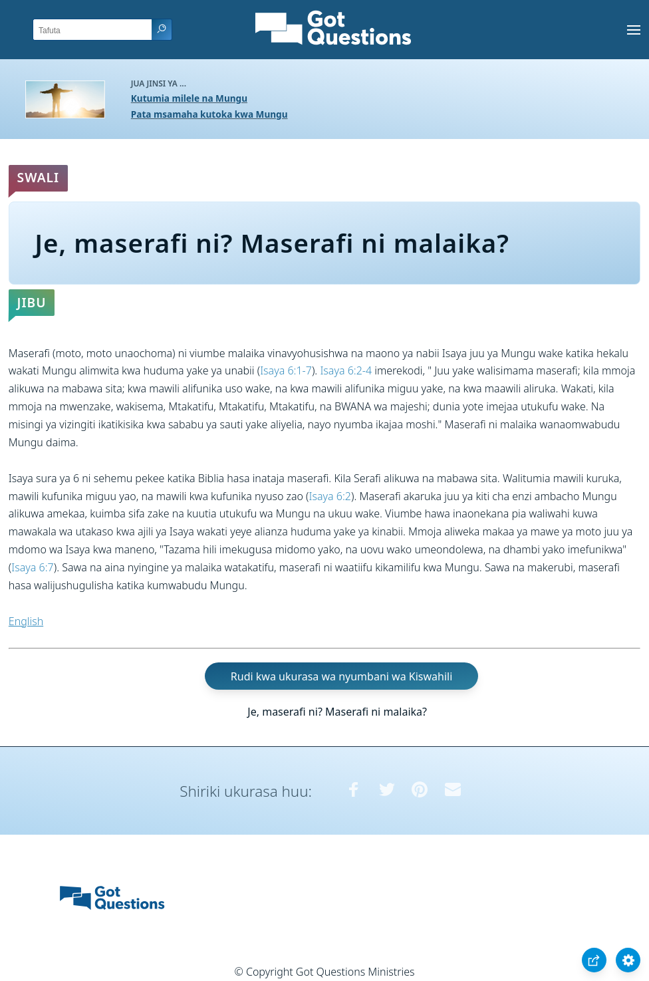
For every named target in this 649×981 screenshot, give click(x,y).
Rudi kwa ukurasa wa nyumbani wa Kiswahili (341, 675)
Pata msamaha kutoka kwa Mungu (209, 114)
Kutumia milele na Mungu (189, 98)
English (26, 621)
